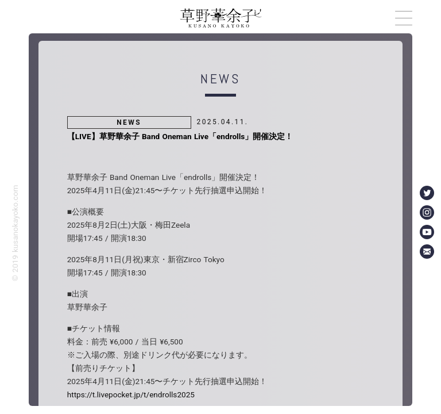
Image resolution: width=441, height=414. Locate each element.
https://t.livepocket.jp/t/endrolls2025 (131, 394)
